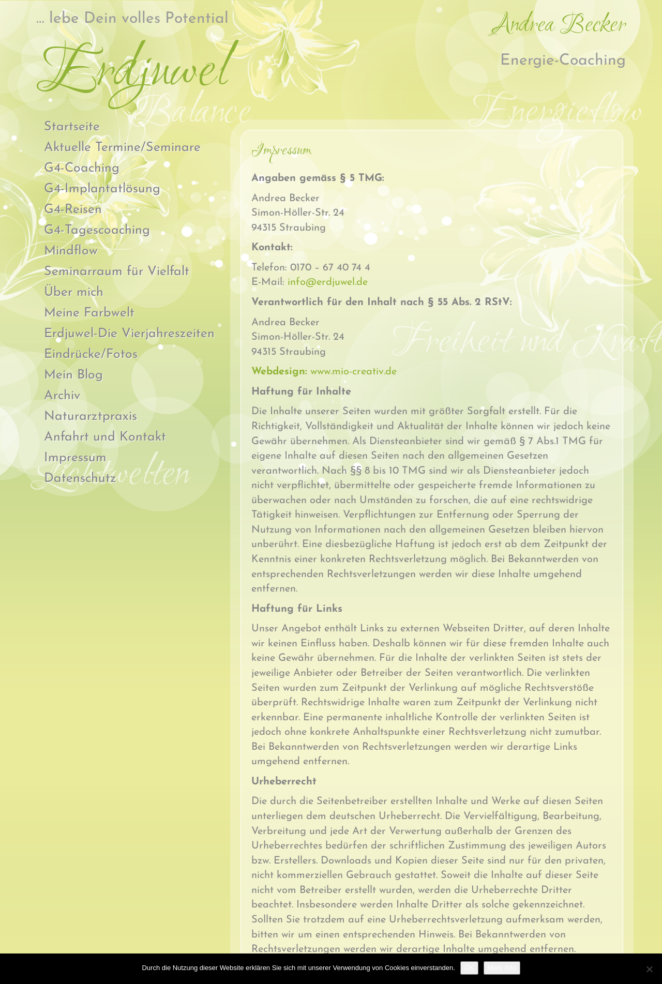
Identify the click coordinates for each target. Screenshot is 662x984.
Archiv (62, 395)
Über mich (73, 292)
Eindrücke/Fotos (91, 354)
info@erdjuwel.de (328, 282)
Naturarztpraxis (90, 416)
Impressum (75, 457)
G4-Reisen (73, 209)
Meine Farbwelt (89, 313)
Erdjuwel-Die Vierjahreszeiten (129, 333)
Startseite (72, 126)
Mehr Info (502, 968)
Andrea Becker (559, 25)
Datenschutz (80, 478)
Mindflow (71, 251)
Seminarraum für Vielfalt (116, 271)
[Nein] (649, 969)
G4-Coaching (81, 168)
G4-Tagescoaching (97, 230)
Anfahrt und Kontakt (105, 437)
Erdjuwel (131, 73)
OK (469, 968)
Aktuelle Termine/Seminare (122, 147)
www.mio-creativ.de (324, 372)
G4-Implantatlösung (102, 189)
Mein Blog (73, 375)
